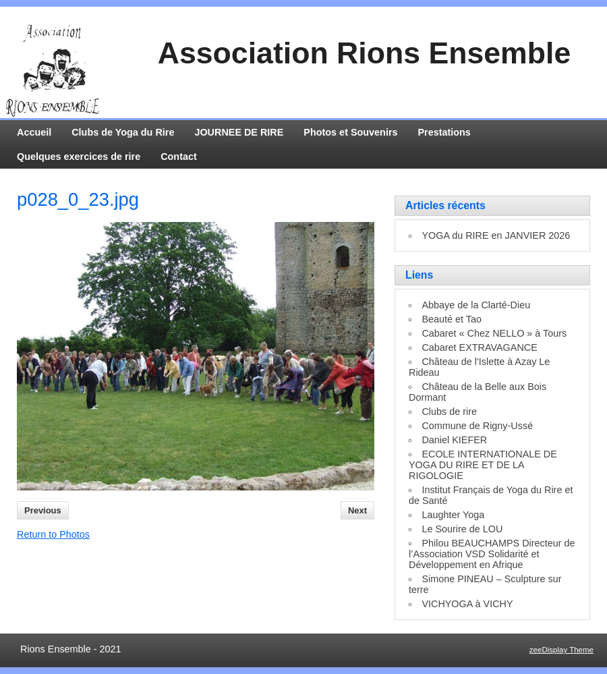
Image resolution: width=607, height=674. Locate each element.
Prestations (444, 132)
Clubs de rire (449, 411)
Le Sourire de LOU (462, 529)
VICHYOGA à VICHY (467, 603)
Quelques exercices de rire (78, 156)
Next (357, 510)
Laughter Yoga (453, 514)
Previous (42, 510)
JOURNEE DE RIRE (238, 132)
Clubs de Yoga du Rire (122, 132)
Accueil (34, 132)
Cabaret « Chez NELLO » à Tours (494, 333)
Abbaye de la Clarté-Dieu (476, 305)
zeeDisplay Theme (561, 650)
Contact (179, 156)
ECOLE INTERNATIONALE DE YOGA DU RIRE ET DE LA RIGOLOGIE (483, 465)
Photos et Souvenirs (350, 132)
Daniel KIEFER (454, 439)
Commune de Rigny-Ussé (477, 425)
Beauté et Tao (452, 319)
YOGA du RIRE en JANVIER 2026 (496, 235)
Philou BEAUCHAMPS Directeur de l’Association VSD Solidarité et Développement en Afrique (492, 554)
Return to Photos (53, 534)
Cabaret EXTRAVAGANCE (479, 347)
